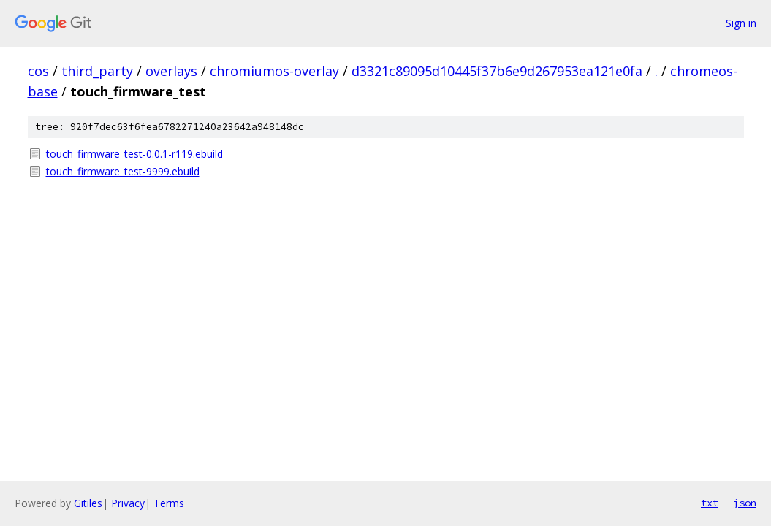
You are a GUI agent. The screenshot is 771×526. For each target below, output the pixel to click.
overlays (171, 71)
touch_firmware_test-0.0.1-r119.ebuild (134, 154)
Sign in (741, 23)
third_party (97, 71)
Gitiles (88, 503)
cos (38, 71)
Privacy (128, 503)
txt (709, 502)
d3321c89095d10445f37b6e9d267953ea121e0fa (497, 71)
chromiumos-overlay (274, 71)
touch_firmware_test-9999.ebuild (123, 171)
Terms (168, 503)
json (744, 502)
